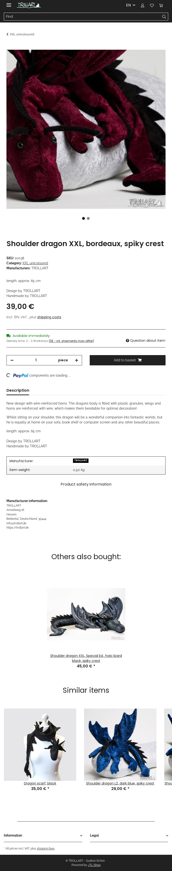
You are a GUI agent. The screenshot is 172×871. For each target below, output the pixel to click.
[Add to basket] (10, 47)
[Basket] (161, 5)
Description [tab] (17, 390)
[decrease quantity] (12, 360)
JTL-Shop (94, 865)
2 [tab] (88, 218)
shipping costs (49, 317)
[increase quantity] (76, 360)
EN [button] (128, 5)
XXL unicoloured (35, 263)
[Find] (82, 17)
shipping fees (46, 848)
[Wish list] (151, 5)
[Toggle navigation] (8, 3)
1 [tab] (83, 218)
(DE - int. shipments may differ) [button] (71, 341)
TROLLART (80, 460)
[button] (142, 5)
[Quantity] (36, 360)
